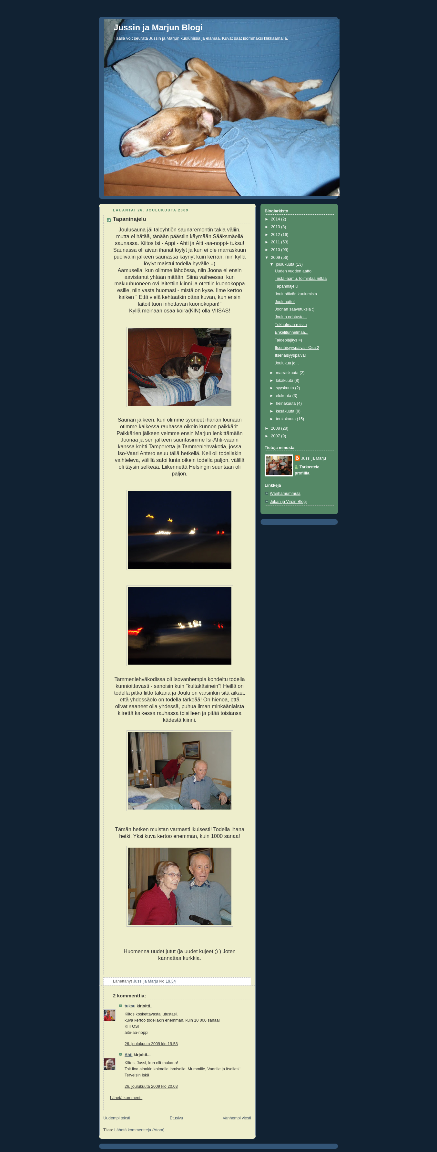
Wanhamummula (285, 493)
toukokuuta (286, 419)
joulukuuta (286, 264)
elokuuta (284, 395)
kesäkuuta (286, 411)
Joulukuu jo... (287, 363)
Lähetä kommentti (126, 1098)
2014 (276, 219)
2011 (276, 242)
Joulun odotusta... (291, 317)
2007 (276, 436)
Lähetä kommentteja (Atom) (139, 1130)
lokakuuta (285, 380)
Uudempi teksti (116, 1118)
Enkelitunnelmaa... (292, 332)
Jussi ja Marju (313, 458)
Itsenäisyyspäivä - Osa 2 (297, 347)
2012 (276, 234)
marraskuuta (288, 373)
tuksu (130, 1006)
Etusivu (176, 1118)
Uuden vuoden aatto (293, 271)
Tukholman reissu (291, 324)
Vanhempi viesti (237, 1118)
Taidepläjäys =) (288, 340)
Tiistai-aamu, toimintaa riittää (301, 278)
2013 (276, 227)
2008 (276, 428)
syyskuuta (285, 388)
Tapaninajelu (286, 286)
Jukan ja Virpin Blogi (288, 501)
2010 (276, 250)
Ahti (129, 1055)
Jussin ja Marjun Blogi (158, 27)
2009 (276, 257)
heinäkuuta (286, 403)
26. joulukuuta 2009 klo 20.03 (151, 1086)
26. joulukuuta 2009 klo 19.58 (151, 1044)
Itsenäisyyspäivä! (290, 355)
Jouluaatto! (285, 302)
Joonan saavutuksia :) (295, 309)
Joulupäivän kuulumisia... (297, 294)
